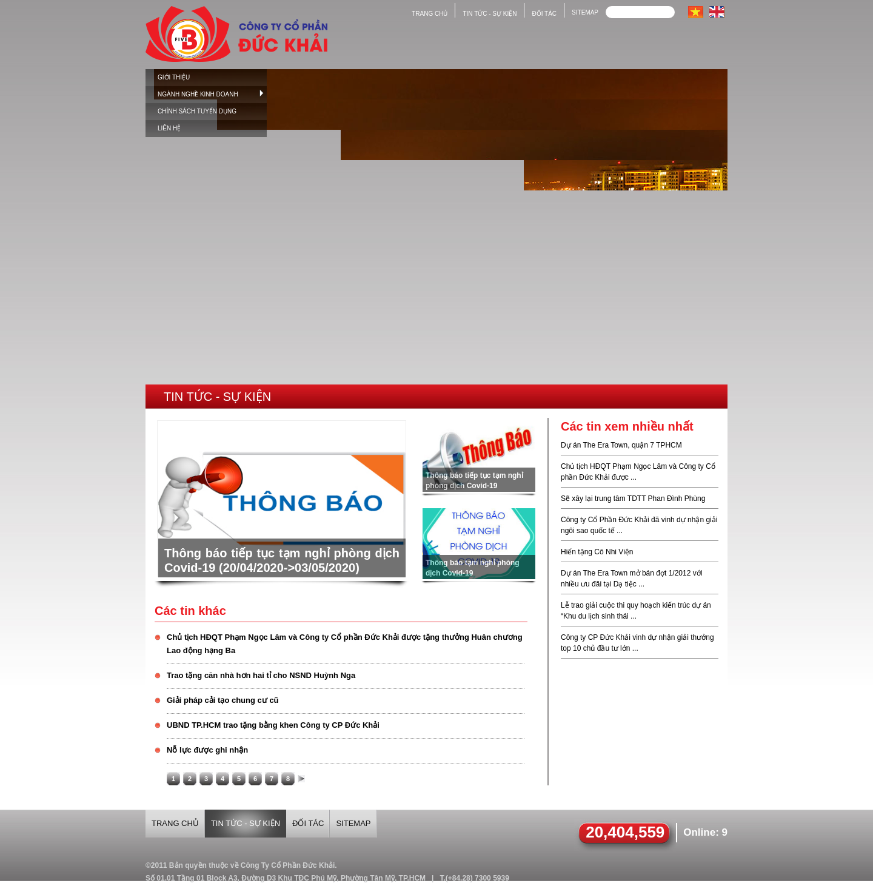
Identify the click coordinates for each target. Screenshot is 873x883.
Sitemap (585, 12)
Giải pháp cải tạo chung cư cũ (223, 700)
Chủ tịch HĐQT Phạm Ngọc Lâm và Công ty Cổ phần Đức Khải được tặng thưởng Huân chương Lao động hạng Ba (345, 644)
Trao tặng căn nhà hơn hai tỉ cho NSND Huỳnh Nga (261, 675)
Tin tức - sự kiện (490, 13)
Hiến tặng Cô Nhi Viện (597, 552)
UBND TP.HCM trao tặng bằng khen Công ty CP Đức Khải (273, 725)
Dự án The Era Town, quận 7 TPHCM (621, 445)
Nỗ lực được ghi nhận (207, 749)
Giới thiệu (174, 77)
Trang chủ (429, 13)
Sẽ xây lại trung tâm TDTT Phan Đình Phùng (633, 498)
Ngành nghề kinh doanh (211, 94)
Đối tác (544, 13)
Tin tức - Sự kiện (217, 396)
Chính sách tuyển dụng (197, 111)
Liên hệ (169, 128)
